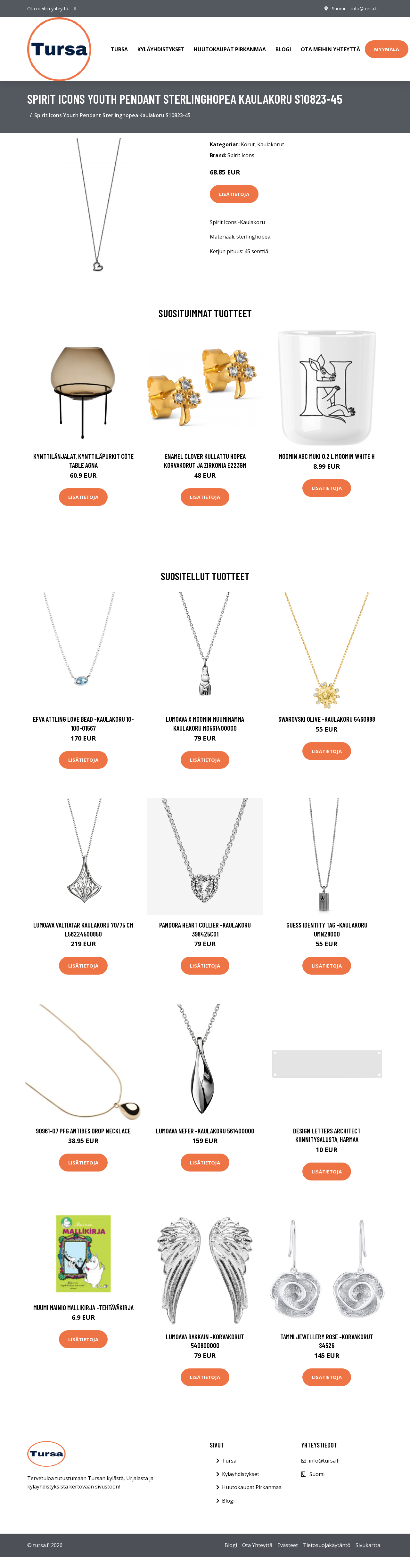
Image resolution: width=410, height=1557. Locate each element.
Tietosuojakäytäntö (326, 1545)
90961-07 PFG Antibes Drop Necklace (83, 1131)
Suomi (338, 8)
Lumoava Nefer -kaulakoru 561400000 (205, 1131)
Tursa (119, 49)
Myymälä (386, 49)
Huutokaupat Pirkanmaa (230, 49)
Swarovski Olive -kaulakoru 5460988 (326, 719)
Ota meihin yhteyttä (330, 49)
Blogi (283, 49)
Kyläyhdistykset (160, 49)
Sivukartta (368, 1545)
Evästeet (287, 1545)
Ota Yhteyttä (257, 1545)
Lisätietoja (234, 194)
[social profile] (75, 9)
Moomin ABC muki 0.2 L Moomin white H (327, 456)
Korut (248, 144)
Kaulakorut (270, 144)
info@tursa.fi (364, 8)
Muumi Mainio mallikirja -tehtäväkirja (83, 1307)
